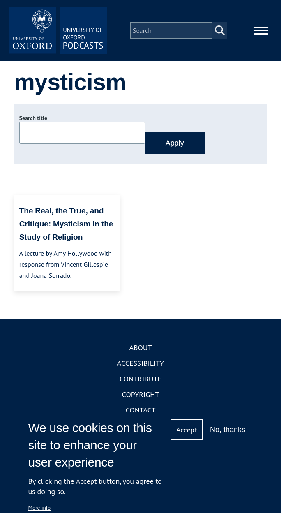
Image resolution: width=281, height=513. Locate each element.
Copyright (140, 394)
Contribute (140, 379)
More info (39, 507)
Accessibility (140, 363)
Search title (33, 118)
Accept (186, 429)
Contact (141, 410)
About (140, 347)
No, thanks (227, 429)
